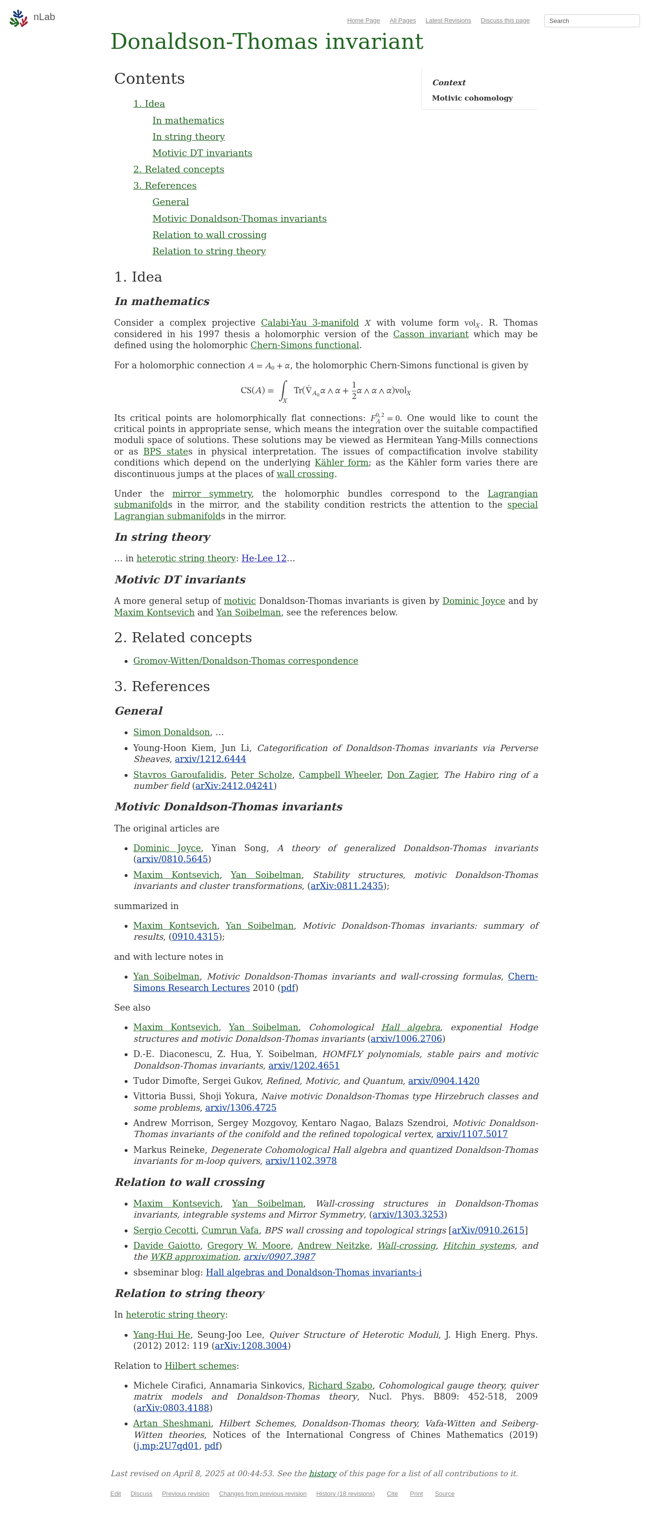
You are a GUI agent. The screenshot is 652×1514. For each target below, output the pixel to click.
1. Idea (149, 103)
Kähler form (341, 462)
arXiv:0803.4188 (173, 1408)
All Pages (403, 20)
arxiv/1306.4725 (241, 1108)
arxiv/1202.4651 (304, 1065)
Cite (392, 1493)
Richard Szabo (340, 1385)
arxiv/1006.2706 (406, 1039)
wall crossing (305, 474)
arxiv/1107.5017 (472, 1134)
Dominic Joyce (473, 601)
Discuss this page (505, 20)
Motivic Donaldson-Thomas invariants (239, 218)
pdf (288, 988)
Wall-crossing (406, 1246)
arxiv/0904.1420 (444, 1081)
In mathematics (188, 120)
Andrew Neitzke (334, 1246)
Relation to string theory (209, 251)
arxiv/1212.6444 (210, 759)
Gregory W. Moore (249, 1246)
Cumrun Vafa (229, 1230)
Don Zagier (411, 775)
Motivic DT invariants (202, 153)
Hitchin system (476, 1246)
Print (416, 1493)
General (170, 201)
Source (444, 1493)
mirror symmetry (212, 494)
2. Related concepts (178, 169)
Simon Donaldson (171, 732)
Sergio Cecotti (164, 1230)
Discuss (141, 1493)
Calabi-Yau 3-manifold (310, 323)
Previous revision (186, 1493)
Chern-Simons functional (305, 345)
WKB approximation (194, 1257)
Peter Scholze (261, 775)
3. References (165, 185)
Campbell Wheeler (339, 775)
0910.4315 (195, 937)
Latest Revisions (448, 20)
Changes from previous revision (263, 1493)
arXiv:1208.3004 (251, 1346)
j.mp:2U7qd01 (168, 1446)
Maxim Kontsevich (154, 612)
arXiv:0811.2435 (347, 886)
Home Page (363, 20)
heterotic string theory (186, 558)
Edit (115, 1493)
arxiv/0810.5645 (172, 859)
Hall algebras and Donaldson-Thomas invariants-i (314, 1272)
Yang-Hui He (161, 1335)
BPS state (165, 451)
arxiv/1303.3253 (408, 1214)
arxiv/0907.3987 (279, 1257)
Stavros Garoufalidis (178, 775)
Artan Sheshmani (172, 1423)
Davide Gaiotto (166, 1246)
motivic (240, 601)
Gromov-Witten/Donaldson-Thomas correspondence (245, 661)
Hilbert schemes (200, 1366)
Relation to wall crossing (209, 234)
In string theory (188, 136)
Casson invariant (431, 334)
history (322, 1473)
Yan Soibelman (248, 612)
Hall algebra (410, 1027)
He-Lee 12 (264, 558)
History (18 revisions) (345, 1493)
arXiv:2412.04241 (234, 786)
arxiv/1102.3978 (301, 1161)
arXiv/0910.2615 (488, 1230)
